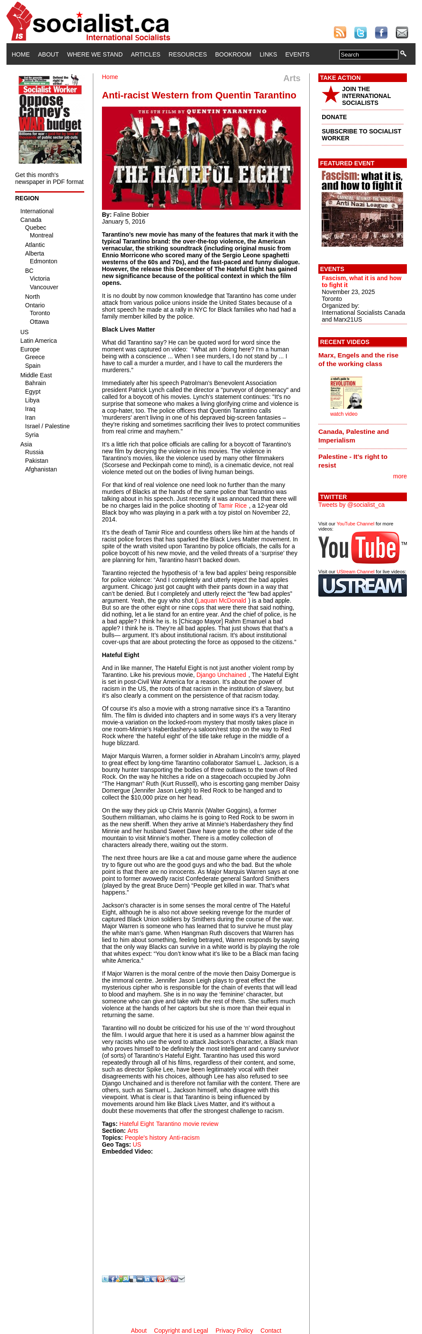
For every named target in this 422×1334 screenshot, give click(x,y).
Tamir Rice (232, 505)
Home (21, 54)
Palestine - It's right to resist (352, 461)
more (400, 476)
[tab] (362, 359)
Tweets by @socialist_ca (351, 504)
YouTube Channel (355, 523)
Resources (187, 54)
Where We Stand (95, 54)
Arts (132, 1130)
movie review (201, 1123)
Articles (145, 54)
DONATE (334, 117)
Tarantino (168, 1123)
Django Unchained (221, 674)
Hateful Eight (136, 1123)
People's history (146, 1137)
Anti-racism (184, 1137)
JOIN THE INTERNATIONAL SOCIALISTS (366, 95)
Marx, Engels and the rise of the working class (358, 359)
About (48, 54)
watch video (343, 414)
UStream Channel (355, 571)
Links (268, 54)
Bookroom (233, 54)
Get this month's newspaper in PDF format (49, 178)
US (137, 1144)
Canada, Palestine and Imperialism (353, 436)
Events (297, 54)
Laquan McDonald (221, 600)
